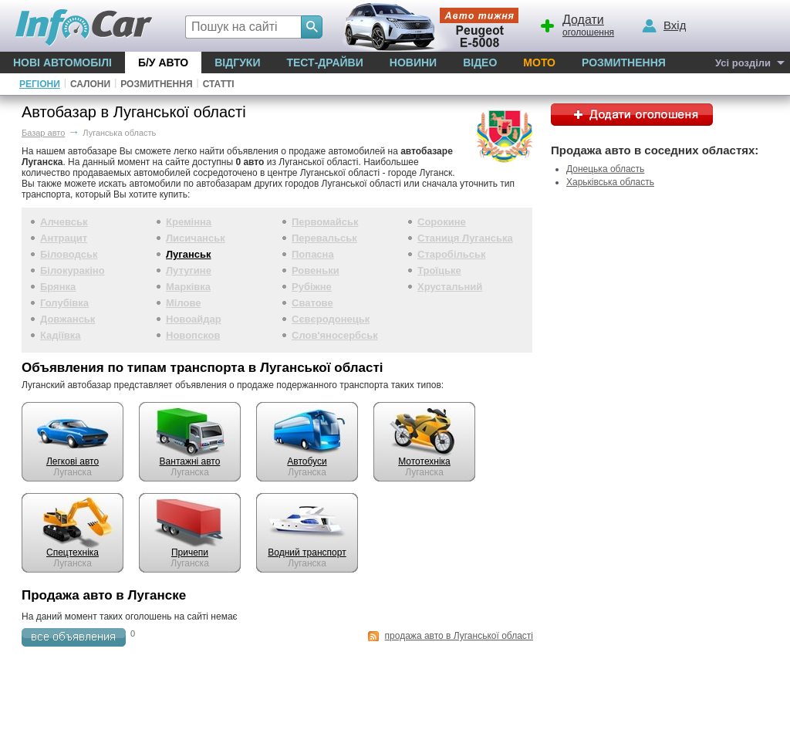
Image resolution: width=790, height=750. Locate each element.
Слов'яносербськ (335, 335)
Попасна (313, 254)
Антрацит (63, 238)
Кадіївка (60, 335)
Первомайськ (325, 222)
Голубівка (64, 303)
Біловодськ (68, 254)
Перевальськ (324, 238)
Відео (480, 62)
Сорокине (441, 222)
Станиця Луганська (465, 238)
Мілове (183, 303)
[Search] (311, 27)
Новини (413, 62)
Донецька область (605, 169)
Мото (539, 62)
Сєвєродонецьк (331, 319)
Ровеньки (315, 270)
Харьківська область (610, 182)
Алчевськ (64, 222)
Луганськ (188, 254)
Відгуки (237, 62)
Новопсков (193, 335)
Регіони (39, 84)
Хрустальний (449, 286)
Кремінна (188, 222)
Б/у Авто (163, 62)
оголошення (576, 24)
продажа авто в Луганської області (459, 635)
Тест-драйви (324, 62)
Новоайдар (193, 319)
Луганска (72, 467)
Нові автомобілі (62, 62)
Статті (219, 84)
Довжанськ (67, 319)
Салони (90, 84)
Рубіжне (312, 286)
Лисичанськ (195, 238)
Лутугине (188, 270)
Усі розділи (743, 63)
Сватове (312, 303)
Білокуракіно (72, 270)
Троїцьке (439, 270)
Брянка (58, 286)
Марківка (188, 286)
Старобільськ (451, 254)
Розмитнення (624, 62)
